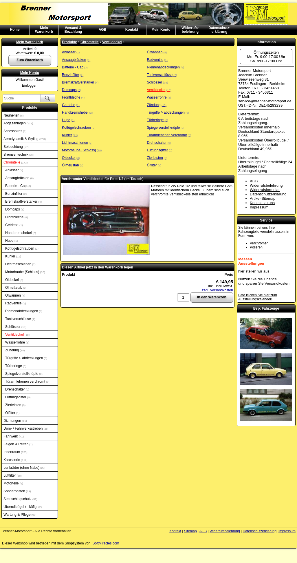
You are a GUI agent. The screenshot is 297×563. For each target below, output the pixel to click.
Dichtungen (15, 421)
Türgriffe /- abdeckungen (26, 358)
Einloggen (29, 85)
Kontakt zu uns (262, 203)
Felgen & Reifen (18, 444)
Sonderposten (17, 491)
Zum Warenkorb (29, 60)
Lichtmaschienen (20, 264)
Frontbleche (16, 217)
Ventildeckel (17, 335)
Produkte (29, 108)
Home (14, 30)
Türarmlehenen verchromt (27, 381)
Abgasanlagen (18, 123)
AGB (103, 30)
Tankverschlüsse (20, 319)
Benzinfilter (16, 194)
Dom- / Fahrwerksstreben (25, 428)
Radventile (15, 303)
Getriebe (14, 225)
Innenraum (15, 452)
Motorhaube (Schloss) (25, 272)
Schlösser (15, 327)
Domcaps (14, 209)
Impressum (259, 207)
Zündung (15, 350)
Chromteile (15, 162)
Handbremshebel (20, 233)
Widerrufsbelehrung (266, 185)
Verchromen (259, 243)
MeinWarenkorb (44, 30)
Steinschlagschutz (20, 499)
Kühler (13, 256)
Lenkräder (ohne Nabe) (24, 468)
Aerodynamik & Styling (24, 139)
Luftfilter (12, 475)
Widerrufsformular (265, 190)
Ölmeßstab (15, 288)
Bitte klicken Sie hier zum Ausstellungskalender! (257, 297)
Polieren (256, 247)
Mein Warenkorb (29, 42)
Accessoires (14, 131)
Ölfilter (12, 413)
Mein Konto (160, 30)
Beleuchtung (16, 147)
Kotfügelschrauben (21, 248)
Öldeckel (14, 280)
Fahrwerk (13, 436)
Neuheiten (13, 115)
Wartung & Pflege (19, 515)
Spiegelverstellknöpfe (24, 374)
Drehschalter (17, 389)
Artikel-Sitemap (262, 198)
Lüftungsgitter (17, 397)
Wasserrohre (17, 342)
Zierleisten (15, 405)
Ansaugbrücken (19, 178)
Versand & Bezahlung (73, 30)
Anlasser (14, 170)
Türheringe (15, 366)
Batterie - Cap (18, 186)
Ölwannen (15, 295)
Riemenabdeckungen (23, 311)
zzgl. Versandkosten (217, 290)
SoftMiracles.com (106, 543)
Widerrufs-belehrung (190, 30)
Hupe (11, 241)
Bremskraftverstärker (23, 201)
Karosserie (15, 460)
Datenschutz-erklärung (219, 30)
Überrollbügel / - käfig (22, 507)
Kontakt (131, 30)
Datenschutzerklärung (268, 194)
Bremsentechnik (18, 154)
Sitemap (190, 531)
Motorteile (13, 483)
